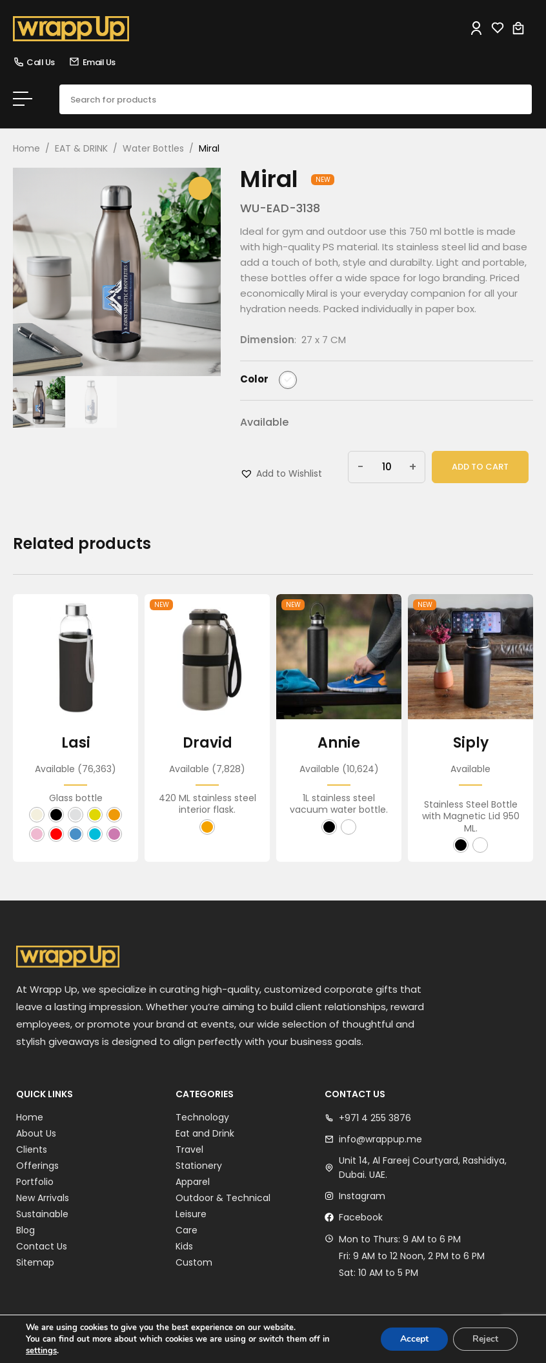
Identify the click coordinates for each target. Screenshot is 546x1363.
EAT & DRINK (81, 148)
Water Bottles (153, 148)
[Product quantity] (386, 467)
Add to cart (480, 467)
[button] (281, 473)
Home (26, 148)
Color (254, 379)
